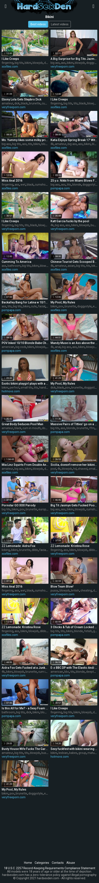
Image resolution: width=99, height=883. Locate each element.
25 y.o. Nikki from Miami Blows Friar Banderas (74, 180)
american (8, 347)
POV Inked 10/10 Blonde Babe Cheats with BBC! (25, 343)
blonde (76, 184)
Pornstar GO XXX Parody (19, 505)
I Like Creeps (10, 58)
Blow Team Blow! (62, 586)
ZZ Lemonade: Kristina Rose (70, 546)
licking (6, 550)
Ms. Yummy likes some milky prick (25, 140)
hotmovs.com (11, 391)
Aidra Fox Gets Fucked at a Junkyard (25, 667)
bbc (66, 671)
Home (28, 862)
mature (92, 753)
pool (53, 468)
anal (58, 347)
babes (73, 753)
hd (75, 468)
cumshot (47, 103)
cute (34, 306)
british (75, 590)
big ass (55, 62)
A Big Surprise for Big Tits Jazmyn (74, 58)
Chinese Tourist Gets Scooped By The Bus (74, 261)
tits (76, 103)
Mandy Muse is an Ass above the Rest (74, 343)
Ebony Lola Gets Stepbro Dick (21, 99)
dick (17, 103)
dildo (47, 468)
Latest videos (60, 24)
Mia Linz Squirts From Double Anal (25, 464)
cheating (86, 590)
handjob (44, 387)
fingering (7, 62)
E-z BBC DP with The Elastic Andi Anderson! (74, 667)
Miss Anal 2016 (12, 180)
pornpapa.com (60, 188)
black (24, 103)
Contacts (58, 862)
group (82, 753)
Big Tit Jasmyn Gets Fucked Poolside (74, 505)
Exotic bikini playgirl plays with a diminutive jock (25, 383)
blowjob (38, 62)
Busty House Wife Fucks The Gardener (25, 749)
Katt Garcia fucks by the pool (70, 221)
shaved (83, 468)
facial (41, 306)
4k (52, 144)
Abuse (70, 862)
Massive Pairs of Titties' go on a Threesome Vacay (74, 424)
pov (60, 306)
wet (22, 184)
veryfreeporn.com (62, 66)
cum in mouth (32, 428)
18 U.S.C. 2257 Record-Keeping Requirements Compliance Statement (49, 868)
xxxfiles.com (10, 66)
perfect (14, 387)
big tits (19, 62)
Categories (42, 862)
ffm (92, 428)
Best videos (38, 24)
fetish (88, 631)
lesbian (63, 753)
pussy (54, 590)
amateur (7, 103)
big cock (20, 347)
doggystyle (89, 184)
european (44, 509)
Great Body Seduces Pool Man (22, 424)
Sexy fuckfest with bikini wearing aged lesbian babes (74, 749)
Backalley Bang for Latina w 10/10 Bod (25, 302)
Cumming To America (16, 261)
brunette (35, 103)
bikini (28, 62)
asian (71, 265)
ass (63, 62)
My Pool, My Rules (63, 302)
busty (94, 225)
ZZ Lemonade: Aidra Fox (18, 546)
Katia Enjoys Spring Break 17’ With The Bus (74, 140)
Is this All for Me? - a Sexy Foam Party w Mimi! (25, 708)
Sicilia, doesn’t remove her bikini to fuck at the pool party (74, 464)
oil (48, 306)
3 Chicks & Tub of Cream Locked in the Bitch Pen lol (74, 627)
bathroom (14, 265)
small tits (27, 387)
